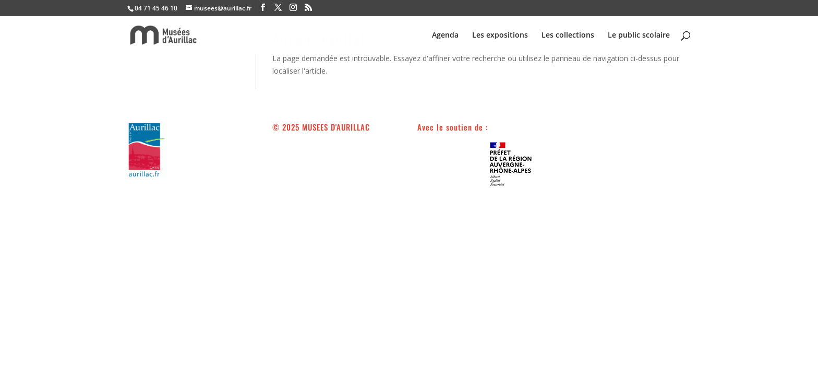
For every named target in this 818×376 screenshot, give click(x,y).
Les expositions (500, 35)
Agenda (445, 35)
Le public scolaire (639, 35)
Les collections (568, 35)
